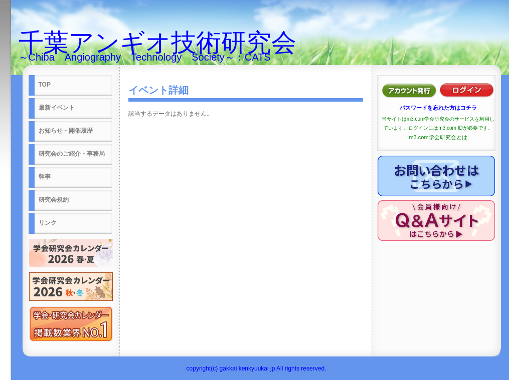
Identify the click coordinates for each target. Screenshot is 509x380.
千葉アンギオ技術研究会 (157, 43)
